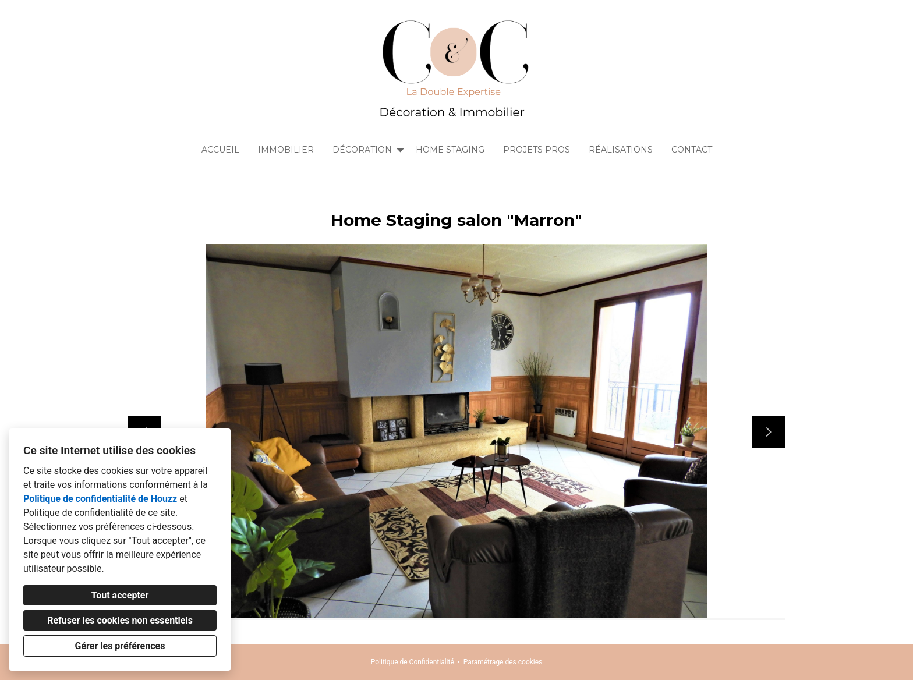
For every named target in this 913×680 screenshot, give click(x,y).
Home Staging (450, 149)
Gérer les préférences (120, 645)
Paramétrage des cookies (502, 662)
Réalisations (621, 149)
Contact (691, 149)
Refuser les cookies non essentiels (120, 620)
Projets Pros (536, 149)
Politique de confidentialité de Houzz (100, 498)
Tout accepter (120, 595)
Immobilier (286, 149)
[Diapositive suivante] (768, 432)
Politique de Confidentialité (412, 662)
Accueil (220, 149)
